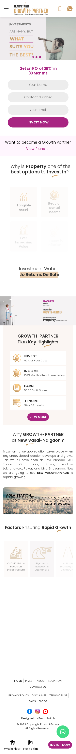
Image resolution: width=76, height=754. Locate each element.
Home (18, 681)
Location (55, 681)
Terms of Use (58, 695)
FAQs (32, 701)
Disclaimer (39, 695)
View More (38, 417)
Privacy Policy (19, 695)
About (41, 681)
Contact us (38, 687)
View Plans (38, 148)
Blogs (43, 701)
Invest (29, 681)
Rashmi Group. (49, 724)
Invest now (60, 745)
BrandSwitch (47, 718)
